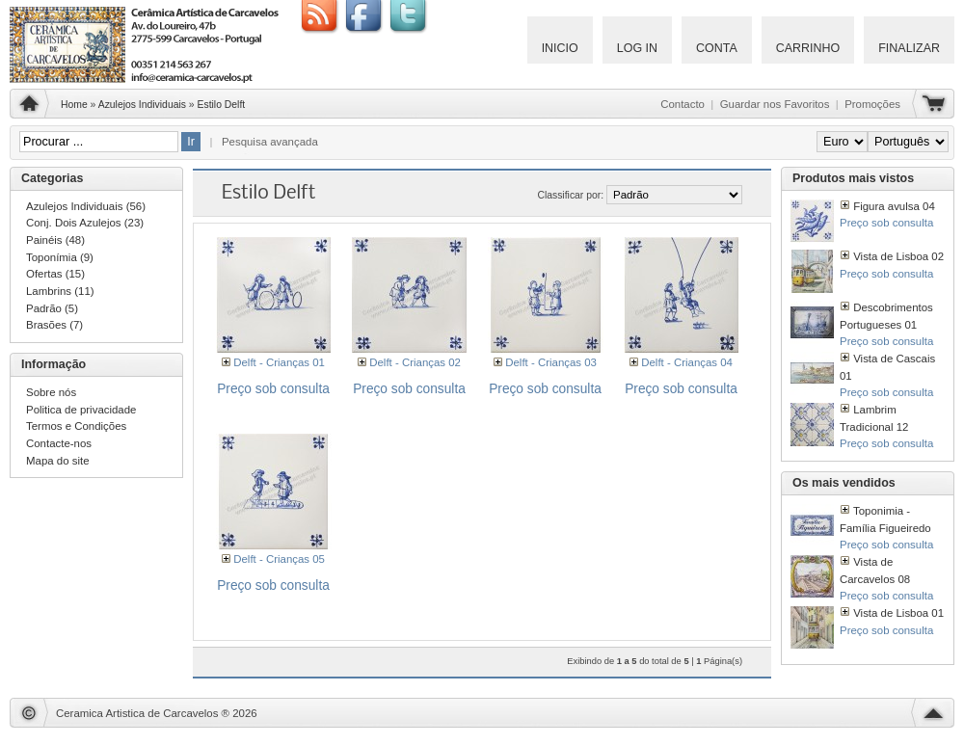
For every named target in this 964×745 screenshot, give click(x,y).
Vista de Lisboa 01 (898, 613)
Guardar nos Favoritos (775, 104)
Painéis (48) (55, 240)
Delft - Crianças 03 (551, 362)
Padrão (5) (52, 308)
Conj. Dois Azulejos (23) (85, 222)
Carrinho (808, 48)
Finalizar (909, 48)
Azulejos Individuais (142, 104)
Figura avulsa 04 (894, 206)
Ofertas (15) (55, 273)
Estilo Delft (222, 104)
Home (74, 104)
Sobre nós (51, 392)
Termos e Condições (76, 426)
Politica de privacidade (81, 409)
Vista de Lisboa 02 (898, 256)
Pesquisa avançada (270, 141)
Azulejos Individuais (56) (86, 206)
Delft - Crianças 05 (279, 559)
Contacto (682, 104)
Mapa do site (58, 460)
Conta (716, 48)
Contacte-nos (59, 443)
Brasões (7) (54, 325)
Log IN (637, 48)
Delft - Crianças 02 (415, 362)
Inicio (560, 48)
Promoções (872, 104)
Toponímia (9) (60, 257)
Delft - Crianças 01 (279, 362)
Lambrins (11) (60, 291)
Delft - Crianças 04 (687, 362)
